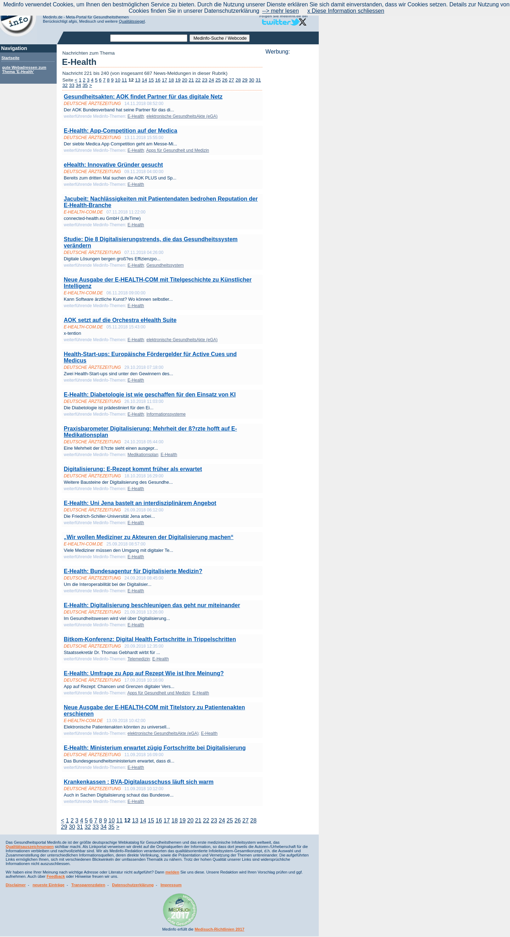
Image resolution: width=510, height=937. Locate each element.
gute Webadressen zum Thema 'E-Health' (24, 69)
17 (164, 80)
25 (218, 80)
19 (178, 80)
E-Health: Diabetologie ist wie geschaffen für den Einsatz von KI (150, 395)
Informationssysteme (166, 414)
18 (171, 80)
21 (191, 80)
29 (245, 80)
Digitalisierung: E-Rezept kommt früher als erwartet (133, 469)
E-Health (136, 116)
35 (85, 85)
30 (251, 80)
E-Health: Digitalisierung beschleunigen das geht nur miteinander (152, 605)
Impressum (171, 885)
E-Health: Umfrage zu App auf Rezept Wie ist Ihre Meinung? (144, 673)
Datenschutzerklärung (133, 885)
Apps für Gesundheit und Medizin (177, 150)
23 (204, 80)
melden (172, 872)
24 (211, 80)
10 (117, 80)
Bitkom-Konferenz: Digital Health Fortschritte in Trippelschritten (150, 639)
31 (258, 80)
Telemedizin (139, 658)
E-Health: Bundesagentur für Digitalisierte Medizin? (133, 571)
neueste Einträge (48, 885)
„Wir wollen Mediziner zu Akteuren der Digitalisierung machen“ (148, 537)
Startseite (10, 58)
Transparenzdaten (88, 885)
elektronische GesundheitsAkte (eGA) (181, 116)
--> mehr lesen (280, 11)
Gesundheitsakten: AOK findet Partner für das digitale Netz (143, 97)
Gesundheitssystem (164, 265)
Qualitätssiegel (132, 21)
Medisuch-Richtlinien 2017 (219, 929)
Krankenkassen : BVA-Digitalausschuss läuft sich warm (139, 782)
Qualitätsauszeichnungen (30, 846)
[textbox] (148, 38)
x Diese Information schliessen (345, 11)
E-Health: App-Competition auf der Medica (120, 131)
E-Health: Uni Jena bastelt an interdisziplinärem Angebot (140, 503)
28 (238, 80)
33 (71, 85)
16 (157, 80)
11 (124, 80)
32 (65, 85)
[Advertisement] (290, 161)
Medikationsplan (143, 454)
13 (137, 80)
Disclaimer (16, 885)
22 (197, 80)
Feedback (56, 876)
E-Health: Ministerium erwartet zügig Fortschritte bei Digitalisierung (155, 748)
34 (78, 85)
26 (224, 80)
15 (151, 80)
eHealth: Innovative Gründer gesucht (113, 165)
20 (184, 80)
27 (231, 80)
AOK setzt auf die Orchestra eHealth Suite (120, 320)
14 (144, 80)
